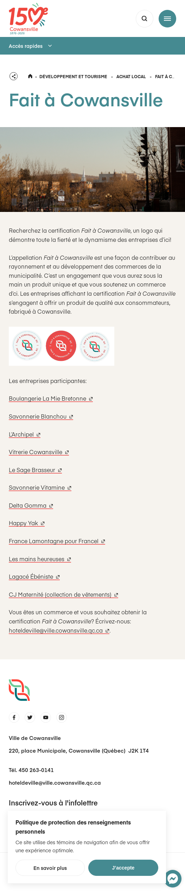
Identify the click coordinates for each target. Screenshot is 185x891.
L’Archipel (24, 434)
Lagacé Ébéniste (34, 576)
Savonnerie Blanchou (41, 416)
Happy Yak (27, 523)
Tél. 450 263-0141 (31, 769)
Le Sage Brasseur (35, 469)
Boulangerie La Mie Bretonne (51, 398)
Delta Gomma (31, 505)
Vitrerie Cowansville (39, 452)
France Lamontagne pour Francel (57, 541)
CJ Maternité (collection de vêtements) (63, 594)
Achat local (131, 76)
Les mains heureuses (40, 559)
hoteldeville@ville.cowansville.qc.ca (59, 630)
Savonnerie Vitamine (40, 487)
